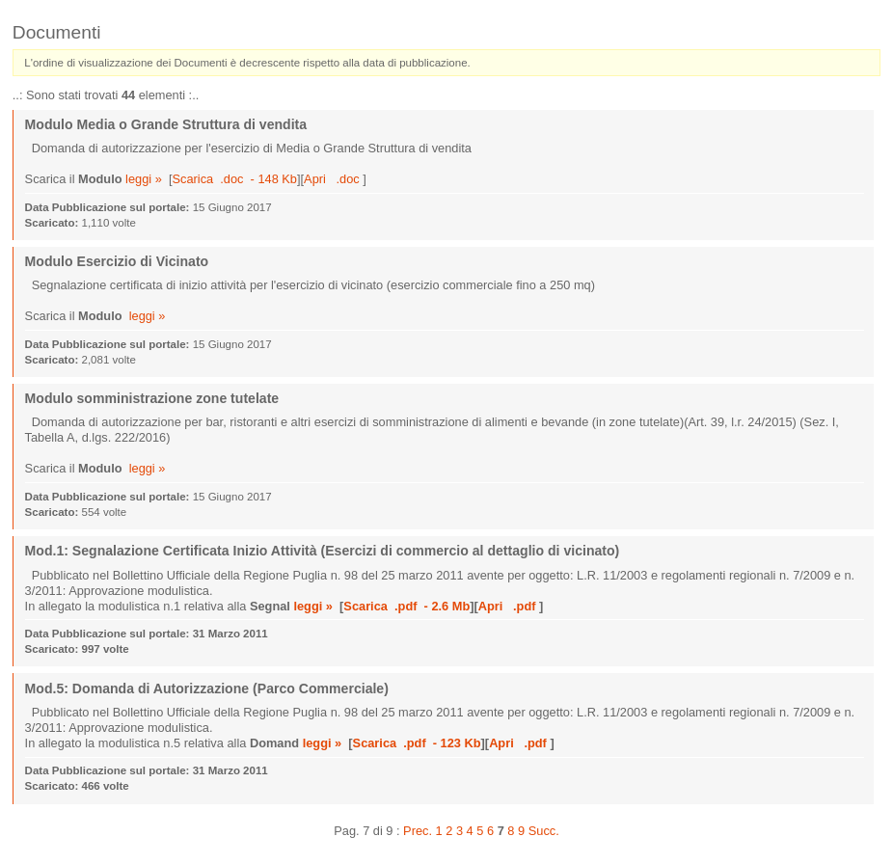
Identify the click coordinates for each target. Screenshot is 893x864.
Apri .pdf (508, 606)
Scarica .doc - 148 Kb (235, 179)
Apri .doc (333, 179)
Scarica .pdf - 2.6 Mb (406, 606)
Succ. (543, 831)
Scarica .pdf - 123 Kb (417, 743)
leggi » (143, 179)
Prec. (417, 831)
